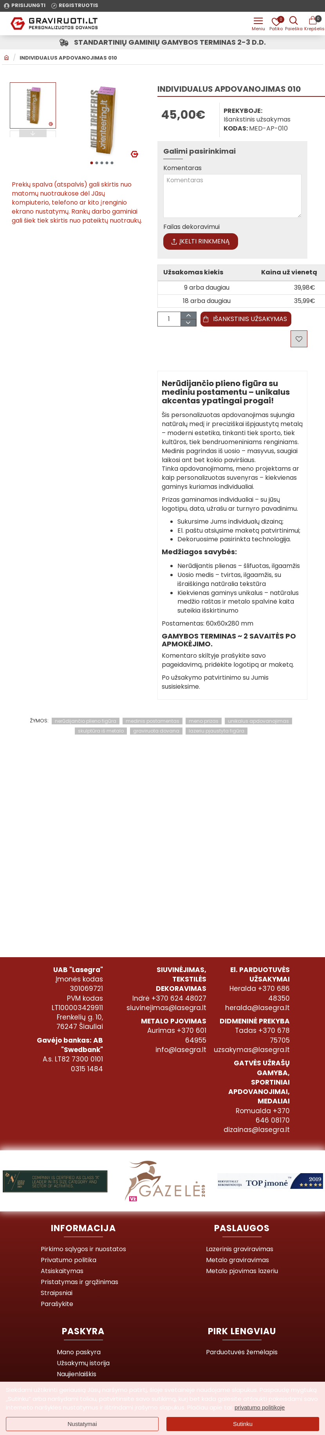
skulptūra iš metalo (101, 732)
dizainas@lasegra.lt (257, 1129)
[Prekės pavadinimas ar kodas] (293, 23)
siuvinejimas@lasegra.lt (166, 1007)
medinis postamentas (152, 722)
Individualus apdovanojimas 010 (68, 58)
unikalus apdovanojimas (258, 722)
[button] (91, 162)
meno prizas (203, 722)
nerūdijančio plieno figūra (85, 722)
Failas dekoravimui (191, 229)
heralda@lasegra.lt (257, 1007)
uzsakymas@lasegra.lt (252, 1049)
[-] (188, 324)
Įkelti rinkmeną (201, 242)
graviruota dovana (156, 732)
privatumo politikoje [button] (260, 1407)
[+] (188, 317)
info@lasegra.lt (180, 1049)
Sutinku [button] (243, 1423)
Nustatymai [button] (82, 1423)
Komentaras (182, 168)
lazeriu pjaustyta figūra (216, 732)
